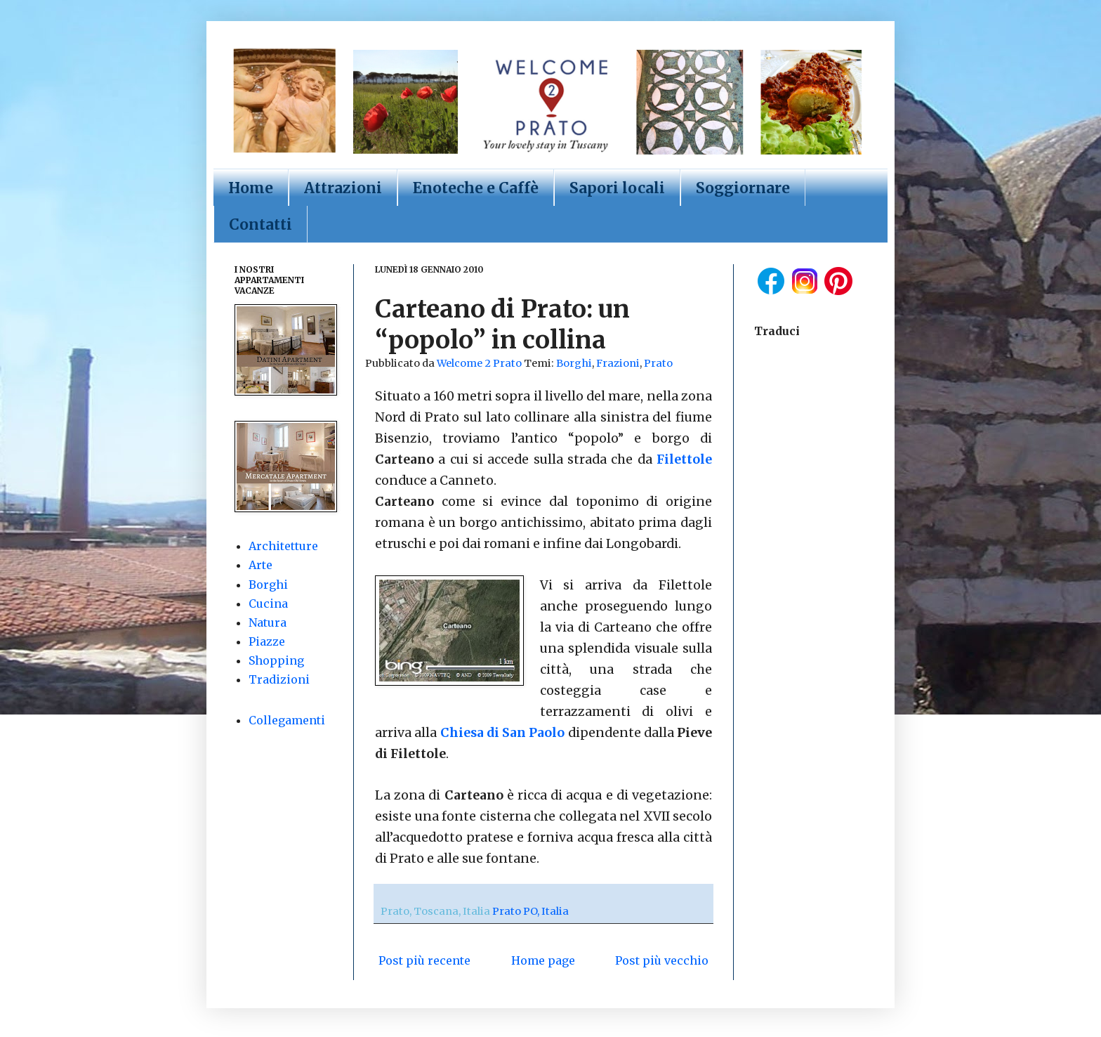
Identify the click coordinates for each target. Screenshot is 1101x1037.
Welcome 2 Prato (480, 363)
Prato (658, 363)
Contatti (260, 224)
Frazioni (618, 363)
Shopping (276, 660)
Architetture (283, 546)
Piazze (267, 641)
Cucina (268, 603)
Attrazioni (343, 187)
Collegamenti (287, 720)
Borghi (574, 363)
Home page (543, 960)
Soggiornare (743, 187)
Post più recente (424, 960)
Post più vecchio (661, 960)
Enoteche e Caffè (476, 187)
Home (250, 187)
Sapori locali (617, 187)
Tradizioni (279, 679)
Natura (267, 622)
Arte (260, 565)
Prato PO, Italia (530, 911)
